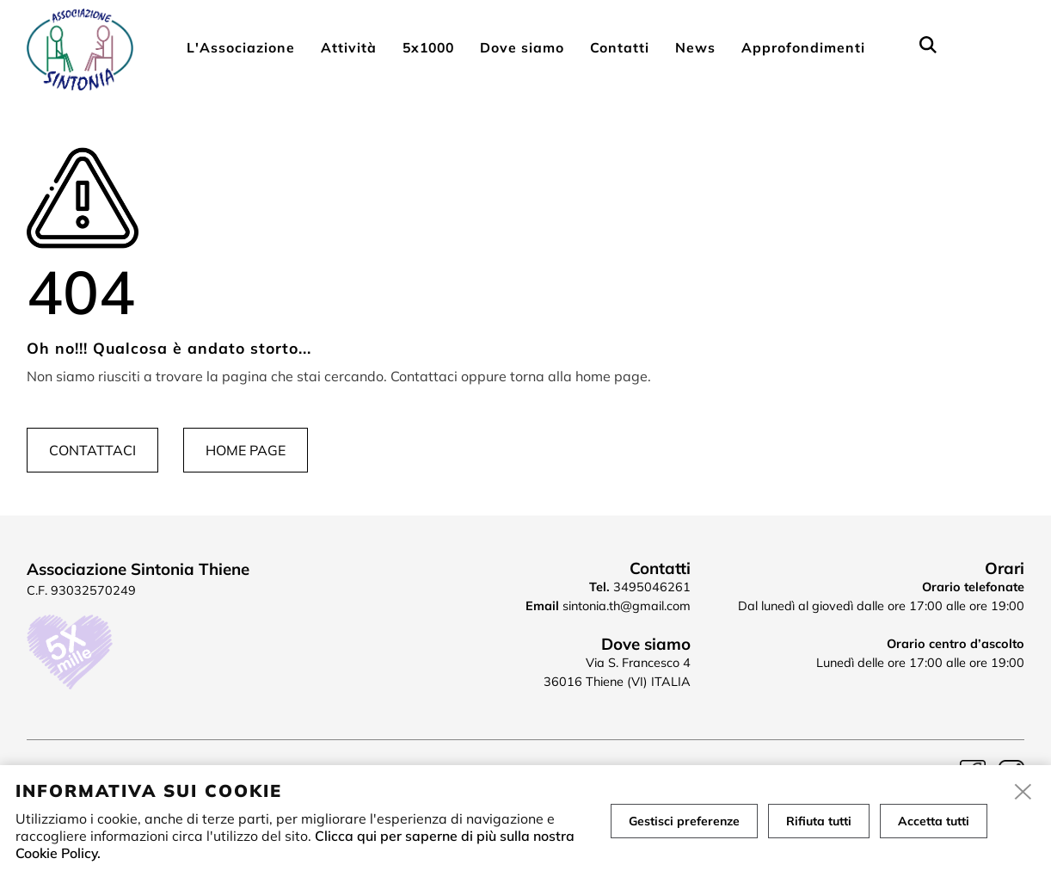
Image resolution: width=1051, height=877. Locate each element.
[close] (1023, 792)
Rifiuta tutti (818, 821)
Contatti (619, 47)
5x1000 (428, 47)
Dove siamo (522, 47)
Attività (349, 47)
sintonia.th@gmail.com (626, 606)
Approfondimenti (803, 47)
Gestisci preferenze (684, 821)
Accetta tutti (933, 821)
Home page (246, 450)
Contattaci (92, 450)
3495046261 (652, 587)
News (695, 47)
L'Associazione (241, 47)
